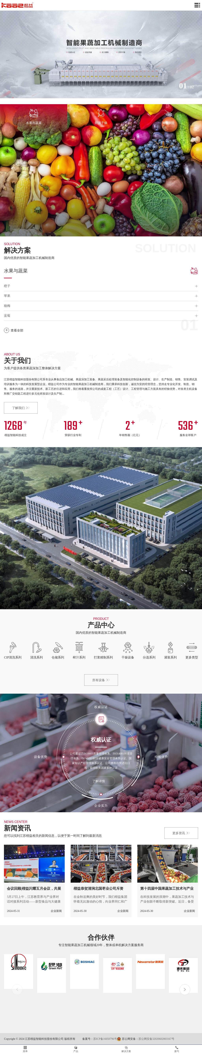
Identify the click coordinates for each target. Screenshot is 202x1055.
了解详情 (101, 781)
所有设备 (101, 680)
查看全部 (13, 330)
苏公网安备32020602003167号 (156, 1038)
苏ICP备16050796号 (105, 1038)
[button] (185, 989)
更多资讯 (181, 833)
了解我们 (21, 408)
